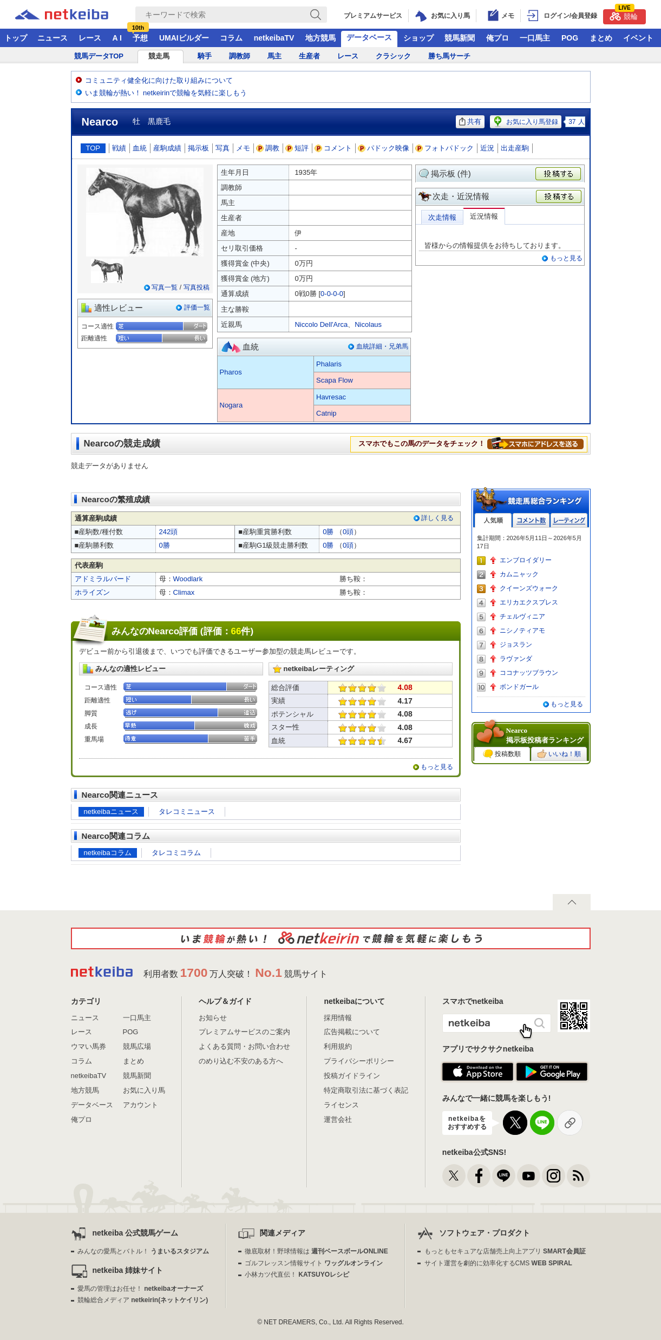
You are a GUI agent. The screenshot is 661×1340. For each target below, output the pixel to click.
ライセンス (341, 1105)
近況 (487, 148)
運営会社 (338, 1119)
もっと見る (566, 258)
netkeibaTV (274, 38)
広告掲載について (352, 1032)
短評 (297, 148)
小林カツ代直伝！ (297, 1274)
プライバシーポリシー (359, 1061)
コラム (231, 38)
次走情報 (442, 217)
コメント (333, 148)
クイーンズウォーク (529, 588)
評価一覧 (197, 307)
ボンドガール (519, 687)
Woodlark (188, 579)
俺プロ (497, 38)
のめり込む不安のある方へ (241, 1061)
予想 (140, 38)
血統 (140, 148)
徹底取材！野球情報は (316, 1251)
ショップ (418, 38)
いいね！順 (559, 754)
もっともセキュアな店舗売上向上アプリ (505, 1251)
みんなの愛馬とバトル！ (143, 1251)
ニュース (52, 38)
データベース (369, 37)
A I (117, 38)
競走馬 (158, 56)
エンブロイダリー (526, 560)
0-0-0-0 (331, 294)
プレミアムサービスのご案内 (244, 1032)
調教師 (239, 56)
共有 (470, 121)
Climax (184, 592)
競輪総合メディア (142, 1300)
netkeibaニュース (111, 811)
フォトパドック (445, 148)
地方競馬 (320, 38)
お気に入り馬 (144, 1090)
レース (89, 38)
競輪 (624, 15)
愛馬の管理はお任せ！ (140, 1288)
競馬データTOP (99, 56)
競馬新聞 (459, 38)
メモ (243, 148)
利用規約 (338, 1046)
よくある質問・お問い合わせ (244, 1046)
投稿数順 (502, 754)
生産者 (309, 56)
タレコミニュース (187, 811)
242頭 (168, 532)
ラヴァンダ (516, 658)
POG (569, 38)
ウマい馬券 (88, 1046)
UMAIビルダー (184, 38)
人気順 (493, 520)
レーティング (569, 520)
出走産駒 (515, 148)
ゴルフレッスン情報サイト (314, 1263)
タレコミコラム (176, 853)
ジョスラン (516, 644)
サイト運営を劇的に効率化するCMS (498, 1263)
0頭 (348, 532)
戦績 (119, 148)
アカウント (140, 1105)
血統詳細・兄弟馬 (382, 346)
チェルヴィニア (522, 616)
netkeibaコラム (108, 853)
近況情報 (484, 216)
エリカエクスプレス (529, 602)
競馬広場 (137, 1046)
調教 (268, 148)
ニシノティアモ (522, 630)
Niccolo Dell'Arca (321, 324)
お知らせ (213, 1018)
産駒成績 (167, 148)
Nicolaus (368, 324)
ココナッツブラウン (529, 672)
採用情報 (338, 1018)
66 (236, 631)
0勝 (328, 532)
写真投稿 (197, 287)
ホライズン (92, 592)
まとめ (601, 38)
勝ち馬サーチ (449, 56)
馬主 (274, 56)
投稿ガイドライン (352, 1076)
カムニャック (519, 574)
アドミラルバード (103, 579)
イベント (638, 38)
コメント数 (531, 520)
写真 (222, 148)
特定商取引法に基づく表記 (366, 1090)
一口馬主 (535, 38)
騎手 (205, 56)
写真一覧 (165, 287)
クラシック (393, 56)
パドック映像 (383, 148)
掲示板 (198, 148)
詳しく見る (437, 518)
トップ (15, 38)
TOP (93, 148)
